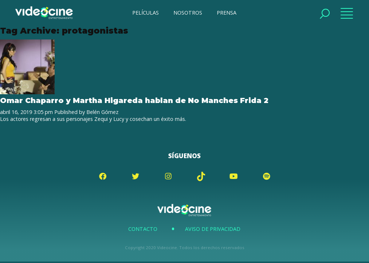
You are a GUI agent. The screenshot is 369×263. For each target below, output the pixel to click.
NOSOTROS (187, 12)
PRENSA (226, 12)
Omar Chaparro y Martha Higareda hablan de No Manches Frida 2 (134, 100)
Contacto (142, 228)
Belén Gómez (102, 111)
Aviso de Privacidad (212, 228)
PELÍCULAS (145, 12)
